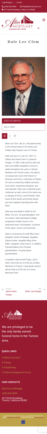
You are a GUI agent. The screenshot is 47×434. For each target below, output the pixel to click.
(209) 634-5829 (9, 393)
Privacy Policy (13, 417)
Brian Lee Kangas (33, 291)
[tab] (4, 136)
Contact (19, 2)
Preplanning (10, 367)
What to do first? (12, 358)
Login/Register (7, 2)
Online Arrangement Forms (17, 372)
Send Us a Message (12, 388)
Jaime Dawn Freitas (14, 292)
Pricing (7, 362)
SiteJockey (39, 417)
